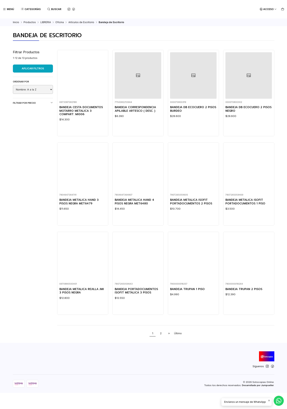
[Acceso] (269, 9)
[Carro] (283, 9)
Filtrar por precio (33, 102)
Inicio (16, 22)
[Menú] (8, 9)
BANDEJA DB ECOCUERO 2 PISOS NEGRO (246, 109)
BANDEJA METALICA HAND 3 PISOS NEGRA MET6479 (81, 228)
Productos (30, 22)
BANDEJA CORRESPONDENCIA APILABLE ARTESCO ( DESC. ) (138, 109)
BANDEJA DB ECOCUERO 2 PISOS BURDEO (191, 109)
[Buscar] (53, 9)
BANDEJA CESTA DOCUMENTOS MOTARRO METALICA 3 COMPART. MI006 (78, 113)
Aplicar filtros (33, 68)
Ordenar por (21, 81)
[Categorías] (30, 9)
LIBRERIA (45, 22)
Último (178, 349)
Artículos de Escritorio (81, 22)
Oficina (59, 22)
